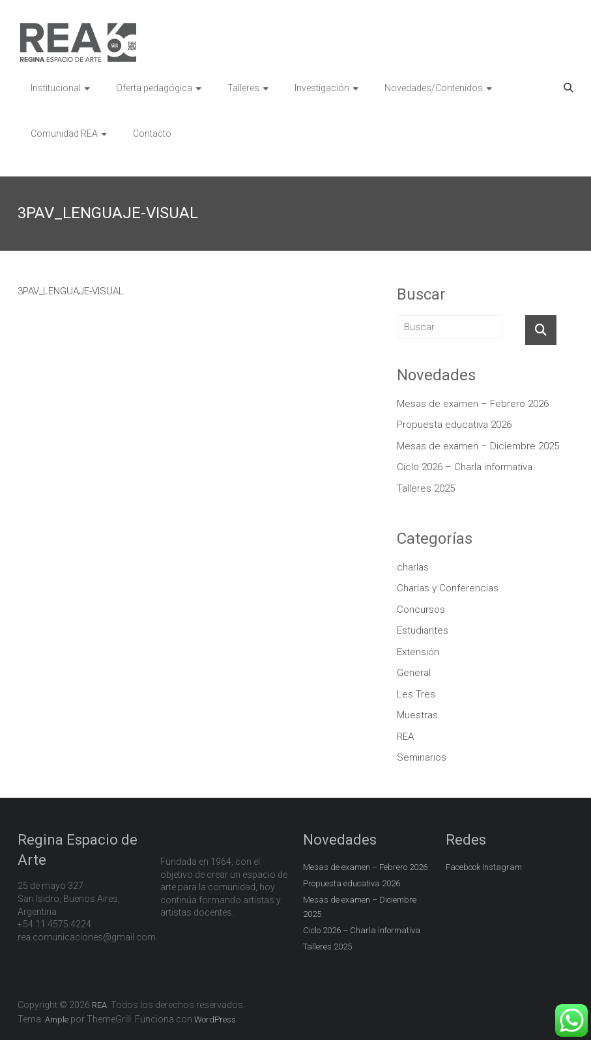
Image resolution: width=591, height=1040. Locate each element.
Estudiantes (422, 630)
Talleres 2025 (426, 488)
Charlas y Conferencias (447, 588)
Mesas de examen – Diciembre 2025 (478, 446)
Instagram (502, 867)
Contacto (152, 133)
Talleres (243, 88)
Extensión (418, 652)
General (414, 673)
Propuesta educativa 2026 (454, 424)
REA (405, 736)
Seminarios (421, 757)
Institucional (56, 88)
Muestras (417, 715)
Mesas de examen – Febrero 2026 (473, 404)
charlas (413, 567)
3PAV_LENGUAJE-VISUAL (71, 291)
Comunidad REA (64, 133)
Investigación (322, 88)
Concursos (421, 609)
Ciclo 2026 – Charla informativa (464, 467)
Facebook (463, 867)
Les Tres (416, 694)
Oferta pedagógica (154, 88)
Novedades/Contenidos (433, 88)
